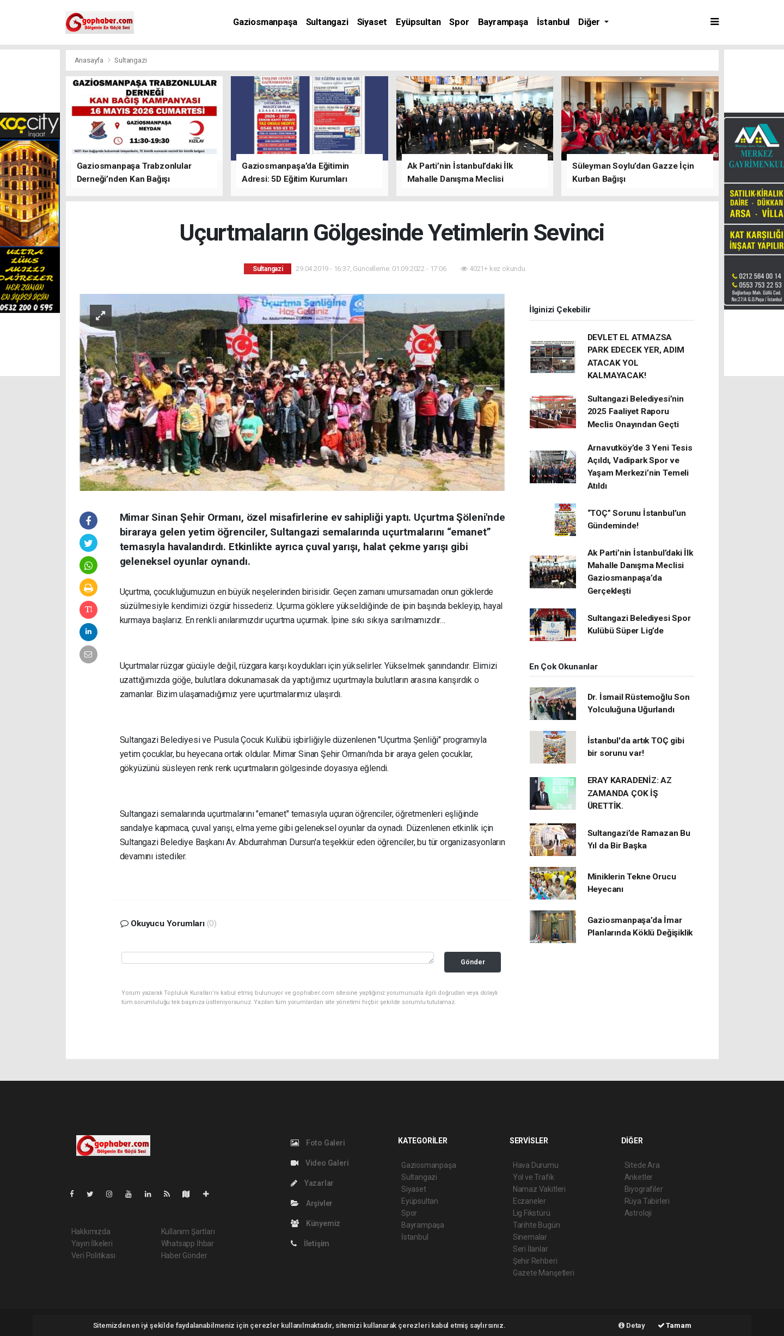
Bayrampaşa (503, 22)
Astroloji (638, 1213)
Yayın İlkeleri (92, 1243)
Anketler (638, 1177)
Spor (459, 22)
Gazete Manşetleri (543, 1273)
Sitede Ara (642, 1165)
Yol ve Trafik (533, 1177)
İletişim (310, 1243)
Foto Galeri (318, 1142)
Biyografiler (643, 1189)
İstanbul (553, 22)
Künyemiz (315, 1223)
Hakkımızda (91, 1231)
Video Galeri (319, 1163)
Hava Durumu (536, 1165)
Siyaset (372, 22)
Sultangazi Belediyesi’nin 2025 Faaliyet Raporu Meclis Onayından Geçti (635, 411)
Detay (631, 1325)
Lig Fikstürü (531, 1213)
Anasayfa (90, 60)
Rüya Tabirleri (647, 1201)
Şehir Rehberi (535, 1261)
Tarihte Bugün (536, 1225)
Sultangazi (327, 22)
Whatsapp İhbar (187, 1243)
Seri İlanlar (530, 1249)
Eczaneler (529, 1201)
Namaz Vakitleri (539, 1189)
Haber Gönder (184, 1255)
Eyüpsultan (418, 22)
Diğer (590, 22)
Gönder (473, 962)
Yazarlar (312, 1183)
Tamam (674, 1325)
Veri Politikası (93, 1255)
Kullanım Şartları (188, 1231)
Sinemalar (530, 1237)
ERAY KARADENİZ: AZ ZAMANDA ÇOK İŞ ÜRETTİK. (629, 793)
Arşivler (312, 1203)
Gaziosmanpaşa (265, 22)
